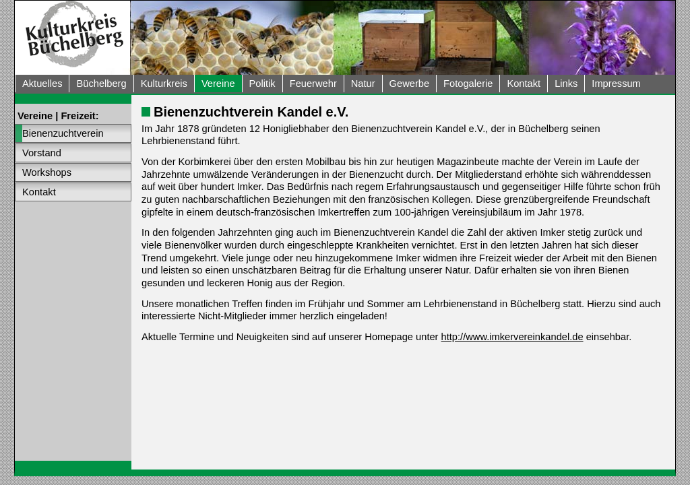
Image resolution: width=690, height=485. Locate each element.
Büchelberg (101, 83)
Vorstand (41, 153)
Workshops (46, 172)
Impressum (616, 83)
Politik (262, 83)
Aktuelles (42, 83)
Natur (363, 83)
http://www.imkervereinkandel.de (512, 336)
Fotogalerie (468, 83)
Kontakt (523, 83)
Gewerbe (409, 83)
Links (566, 83)
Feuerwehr (313, 83)
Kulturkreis (164, 83)
